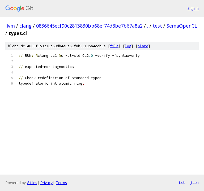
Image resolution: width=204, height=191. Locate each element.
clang (25, 26)
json (194, 182)
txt (181, 182)
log (128, 46)
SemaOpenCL (182, 26)
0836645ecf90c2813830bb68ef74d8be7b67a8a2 (89, 26)
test (157, 26)
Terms (61, 182)
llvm (10, 26)
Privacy (46, 182)
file (114, 46)
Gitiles (32, 182)
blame (143, 46)
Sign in (193, 8)
